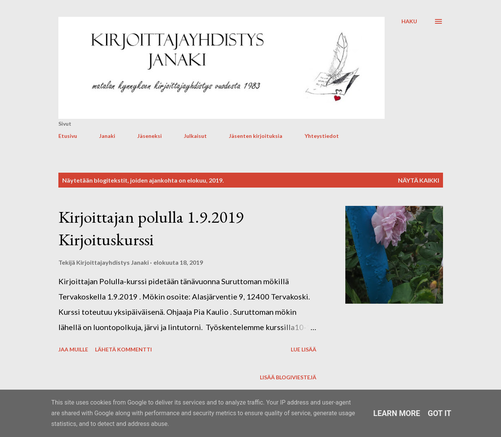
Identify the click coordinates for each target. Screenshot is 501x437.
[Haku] (409, 21)
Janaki (107, 136)
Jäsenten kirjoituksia (255, 136)
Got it (439, 413)
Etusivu (67, 136)
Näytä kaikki (418, 180)
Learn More (396, 413)
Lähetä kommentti (123, 349)
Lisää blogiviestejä (288, 377)
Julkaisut (195, 136)
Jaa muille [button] (73, 349)
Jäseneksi (149, 136)
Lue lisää (303, 349)
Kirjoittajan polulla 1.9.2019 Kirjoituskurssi (150, 228)
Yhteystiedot (321, 136)
